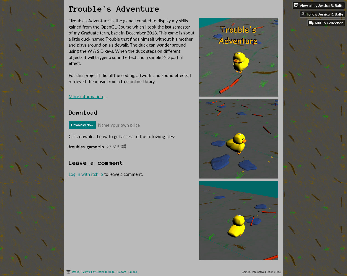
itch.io (76, 271)
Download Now (82, 125)
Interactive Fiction (263, 271)
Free (278, 271)
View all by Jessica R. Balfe (98, 271)
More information (88, 96)
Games (246, 271)
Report (121, 271)
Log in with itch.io (86, 174)
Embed (133, 271)
